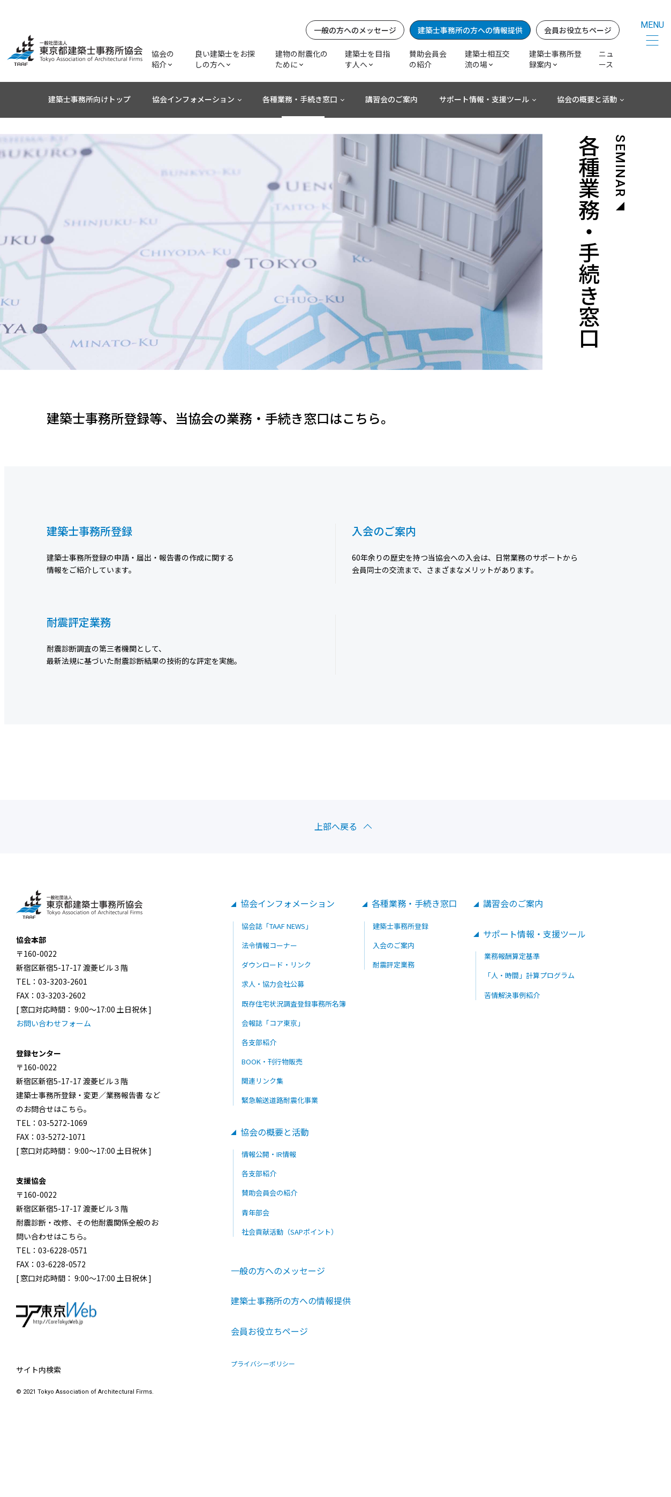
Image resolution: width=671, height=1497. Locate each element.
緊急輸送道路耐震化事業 (280, 1100)
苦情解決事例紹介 (512, 995)
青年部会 (255, 1212)
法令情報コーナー (269, 945)
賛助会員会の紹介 (428, 59)
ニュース (606, 59)
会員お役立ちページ (578, 30)
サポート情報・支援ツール (484, 99)
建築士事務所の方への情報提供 (470, 30)
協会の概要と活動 (587, 99)
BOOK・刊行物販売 (272, 1061)
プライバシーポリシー (263, 1363)
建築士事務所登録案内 (555, 59)
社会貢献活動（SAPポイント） (290, 1232)
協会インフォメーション (193, 99)
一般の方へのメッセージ (355, 30)
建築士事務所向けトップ (89, 99)
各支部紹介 (259, 1042)
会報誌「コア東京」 (273, 1023)
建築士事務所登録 (400, 926)
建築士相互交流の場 (487, 59)
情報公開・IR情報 (269, 1154)
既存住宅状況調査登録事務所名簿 (294, 1004)
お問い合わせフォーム (53, 1023)
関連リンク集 (262, 1081)
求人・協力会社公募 (273, 984)
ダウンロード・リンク (276, 964)
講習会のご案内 (391, 99)
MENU (652, 25)
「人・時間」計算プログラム (529, 975)
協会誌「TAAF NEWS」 (277, 926)
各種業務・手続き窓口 (299, 99)
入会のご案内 (393, 945)
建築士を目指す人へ (367, 59)
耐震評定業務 (393, 964)
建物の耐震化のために (301, 59)
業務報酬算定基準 (512, 956)
